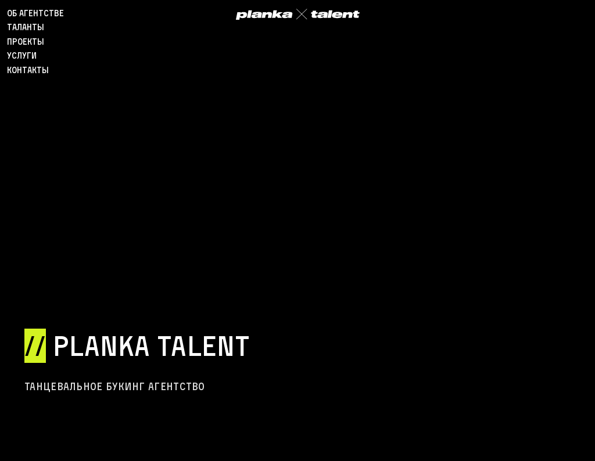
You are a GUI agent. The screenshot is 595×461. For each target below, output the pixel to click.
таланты (25, 27)
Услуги (22, 55)
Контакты (28, 69)
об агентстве (35, 13)
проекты (25, 41)
